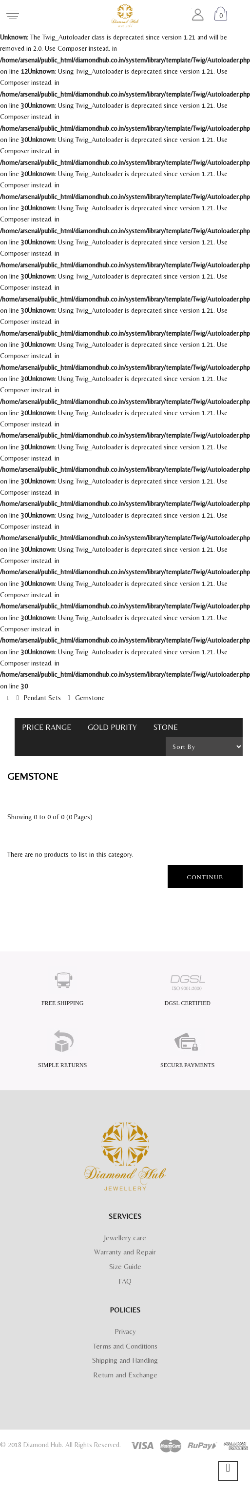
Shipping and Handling (125, 1360)
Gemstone (90, 698)
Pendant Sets (42, 698)
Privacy (125, 1331)
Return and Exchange (125, 1375)
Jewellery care (125, 1237)
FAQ (125, 1281)
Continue (205, 877)
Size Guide (125, 1266)
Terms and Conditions (125, 1346)
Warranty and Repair (125, 1252)
